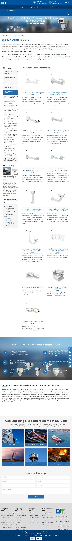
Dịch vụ (42, 7)
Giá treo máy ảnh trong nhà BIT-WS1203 (10, 106)
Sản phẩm (11, 7)
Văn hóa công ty (34, 516)
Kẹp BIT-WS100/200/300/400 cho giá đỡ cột (10, 154)
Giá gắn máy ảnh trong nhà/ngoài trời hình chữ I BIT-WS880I (10, 125)
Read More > (6, 195)
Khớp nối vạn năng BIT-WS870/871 (10, 145)
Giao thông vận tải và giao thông (36, 445)
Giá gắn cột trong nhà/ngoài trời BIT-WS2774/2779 (9, 141)
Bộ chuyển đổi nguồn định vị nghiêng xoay (10, 159)
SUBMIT (36, 497)
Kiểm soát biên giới (36, 464)
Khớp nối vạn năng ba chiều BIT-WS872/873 (10, 149)
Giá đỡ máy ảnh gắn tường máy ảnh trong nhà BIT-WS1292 (10, 101)
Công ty (22, 7)
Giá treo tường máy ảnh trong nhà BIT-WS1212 (11, 97)
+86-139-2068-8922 (10, 224)
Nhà (2, 7)
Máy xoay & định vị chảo (9, 78)
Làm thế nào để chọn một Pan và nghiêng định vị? (9, 178)
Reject (32, 538)
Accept (39, 538)
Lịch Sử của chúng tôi (35, 523)
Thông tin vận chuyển (48, 525)
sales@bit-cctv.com (57, 2)
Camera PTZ (7, 83)
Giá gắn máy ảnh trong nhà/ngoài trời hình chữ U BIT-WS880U (10, 136)
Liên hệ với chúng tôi (9, 10)
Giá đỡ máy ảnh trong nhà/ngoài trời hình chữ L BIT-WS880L (10, 130)
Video (44, 521)
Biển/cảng (58, 445)
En (68, 2)
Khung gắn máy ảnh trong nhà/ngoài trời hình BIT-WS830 (10, 120)
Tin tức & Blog (53, 7)
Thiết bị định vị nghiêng (8, 72)
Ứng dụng (32, 7)
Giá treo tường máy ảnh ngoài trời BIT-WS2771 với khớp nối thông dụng (11, 114)
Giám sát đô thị (13, 445)
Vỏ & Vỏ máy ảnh (9, 87)
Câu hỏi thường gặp (48, 518)
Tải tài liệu (45, 516)
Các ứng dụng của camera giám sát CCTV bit (36, 421)
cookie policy (47, 535)
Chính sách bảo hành (48, 523)
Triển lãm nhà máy (34, 518)
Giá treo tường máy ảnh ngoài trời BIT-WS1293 (11, 109)
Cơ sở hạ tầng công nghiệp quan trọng (58, 464)
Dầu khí (13, 464)
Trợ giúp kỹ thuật (47, 513)
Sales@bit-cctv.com (51, 57)
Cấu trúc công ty (34, 521)
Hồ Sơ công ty (33, 513)
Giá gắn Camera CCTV (18, 35)
